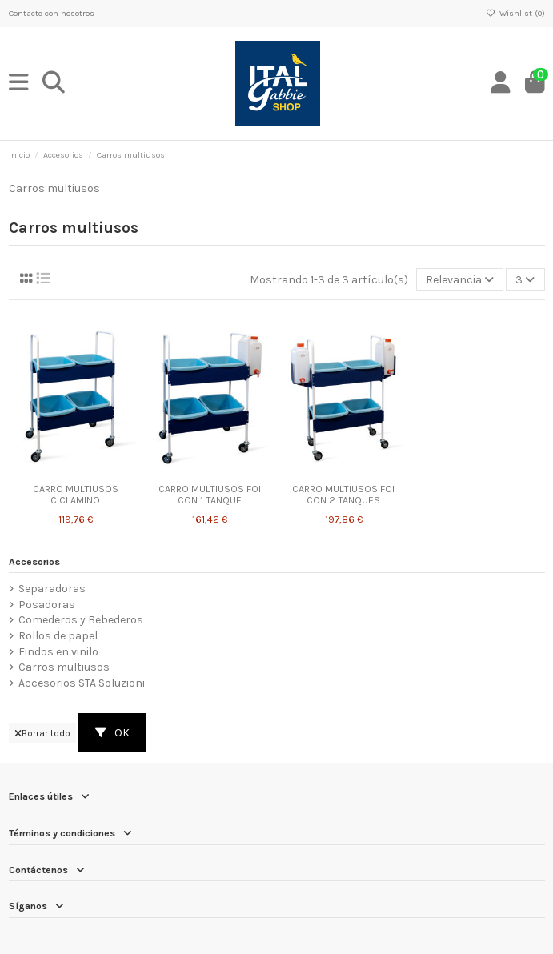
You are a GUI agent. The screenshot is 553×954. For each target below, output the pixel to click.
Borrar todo (42, 733)
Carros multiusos (64, 667)
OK (112, 733)
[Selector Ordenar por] (459, 279)
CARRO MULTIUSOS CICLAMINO (75, 495)
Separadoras (52, 588)
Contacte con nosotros (51, 13)
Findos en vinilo (58, 652)
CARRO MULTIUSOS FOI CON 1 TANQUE (209, 495)
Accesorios (34, 561)
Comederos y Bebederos (80, 620)
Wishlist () (515, 13)
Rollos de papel (58, 636)
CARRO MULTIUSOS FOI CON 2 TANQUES (343, 495)
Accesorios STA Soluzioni (81, 683)
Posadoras (46, 604)
